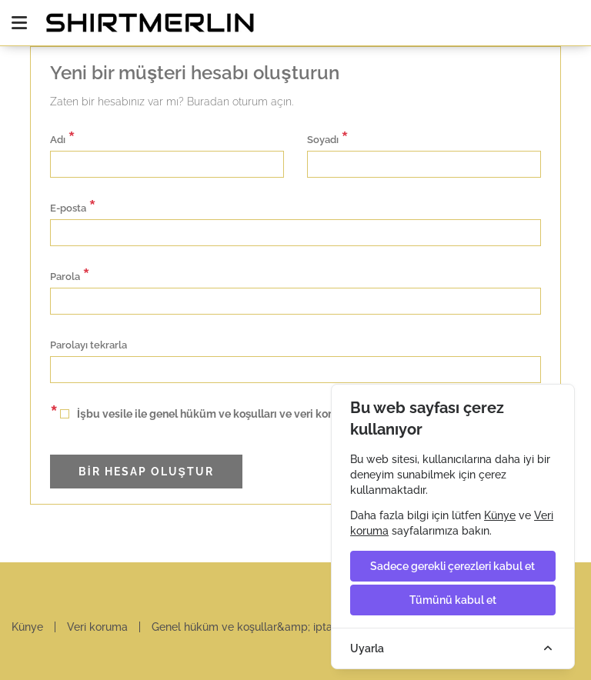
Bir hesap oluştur (150, 471)
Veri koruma (97, 627)
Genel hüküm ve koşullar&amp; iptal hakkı (259, 627)
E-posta (73, 206)
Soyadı (328, 138)
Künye (27, 627)
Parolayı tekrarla (88, 345)
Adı (62, 138)
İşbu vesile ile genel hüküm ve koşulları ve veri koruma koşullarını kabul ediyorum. (273, 412)
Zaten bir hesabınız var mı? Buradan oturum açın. (171, 101)
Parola (70, 275)
